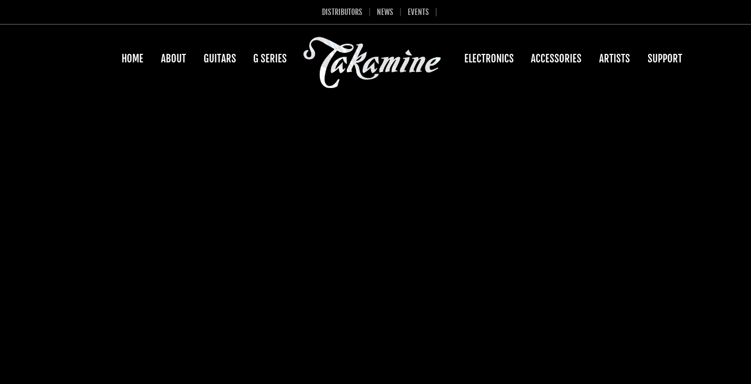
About (173, 58)
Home (132, 58)
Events (418, 12)
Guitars (220, 58)
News (385, 12)
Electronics (489, 58)
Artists (614, 58)
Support (665, 58)
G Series (270, 58)
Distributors (342, 12)
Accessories (556, 58)
